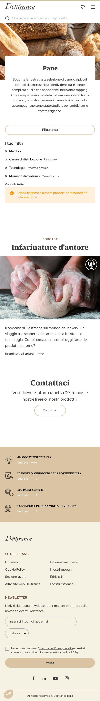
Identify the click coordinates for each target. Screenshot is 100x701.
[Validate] (50, 663)
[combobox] (50, 18)
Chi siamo (12, 562)
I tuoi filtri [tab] (14, 143)
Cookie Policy (15, 569)
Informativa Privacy (64, 562)
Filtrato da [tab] (50, 130)
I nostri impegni (61, 569)
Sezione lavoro (16, 576)
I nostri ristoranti (61, 584)
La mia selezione (83, 7)
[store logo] (20, 6)
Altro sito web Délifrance (22, 584)
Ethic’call (56, 576)
